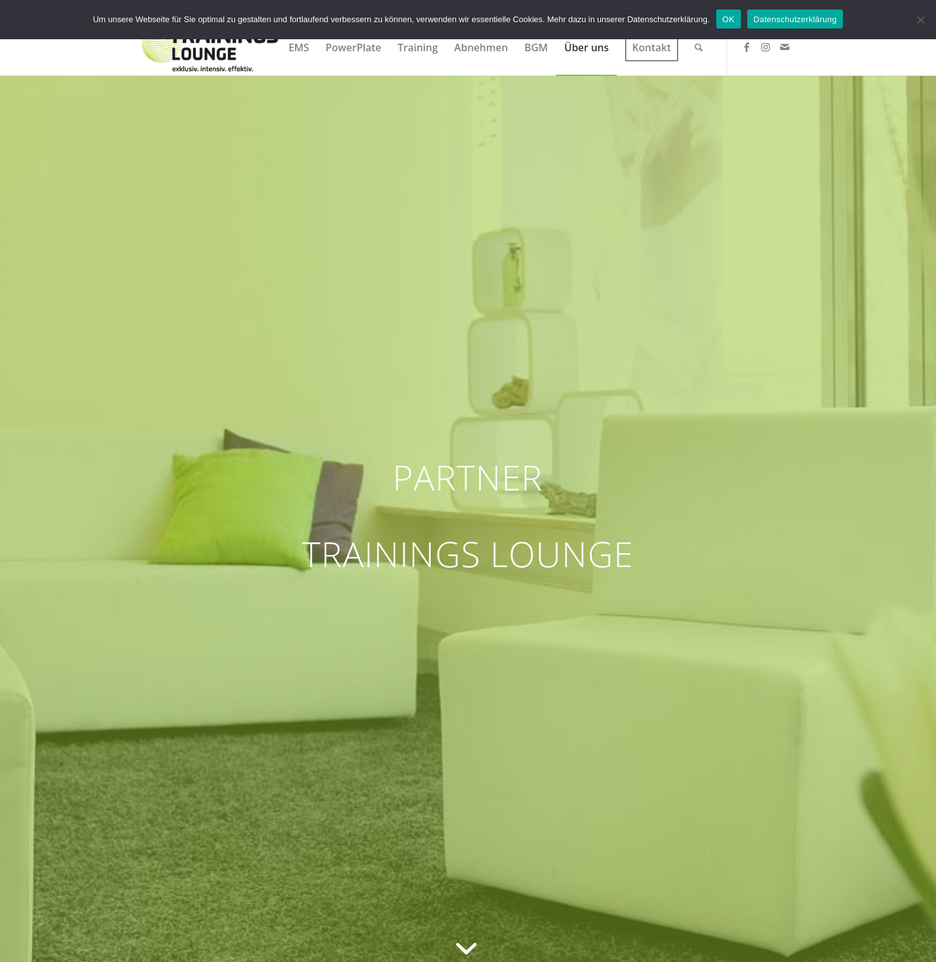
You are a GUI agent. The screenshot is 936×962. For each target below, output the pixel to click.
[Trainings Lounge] (210, 47)
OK (729, 19)
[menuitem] (299, 47)
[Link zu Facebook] (746, 46)
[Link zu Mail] (784, 46)
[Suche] (698, 47)
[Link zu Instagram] (765, 46)
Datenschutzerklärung (795, 19)
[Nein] (920, 19)
